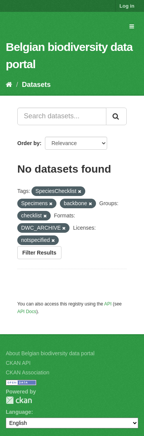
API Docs (26, 311)
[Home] (9, 84)
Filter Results (39, 253)
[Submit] (116, 116)
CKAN (19, 400)
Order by (28, 143)
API (107, 304)
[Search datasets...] (61, 116)
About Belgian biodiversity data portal (50, 353)
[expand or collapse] (131, 26)
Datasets (36, 84)
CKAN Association (28, 372)
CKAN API (18, 363)
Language (18, 412)
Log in (126, 6)
